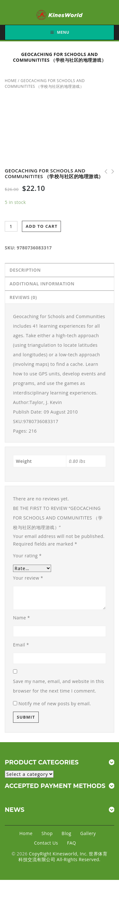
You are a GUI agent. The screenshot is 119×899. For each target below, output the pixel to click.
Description (25, 270)
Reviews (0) (23, 297)
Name (21, 618)
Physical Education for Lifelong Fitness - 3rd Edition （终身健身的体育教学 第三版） (103, 171)
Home (11, 80)
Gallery (88, 833)
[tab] (59, 270)
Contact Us (46, 843)
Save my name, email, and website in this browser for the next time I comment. (58, 686)
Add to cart (41, 226)
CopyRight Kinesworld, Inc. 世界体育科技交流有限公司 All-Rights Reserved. (62, 856)
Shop (47, 833)
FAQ (71, 843)
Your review (28, 578)
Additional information (42, 284)
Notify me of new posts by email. (54, 703)
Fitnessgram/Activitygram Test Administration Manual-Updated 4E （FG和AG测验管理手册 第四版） (110, 171)
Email (21, 645)
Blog (66, 833)
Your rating (27, 556)
